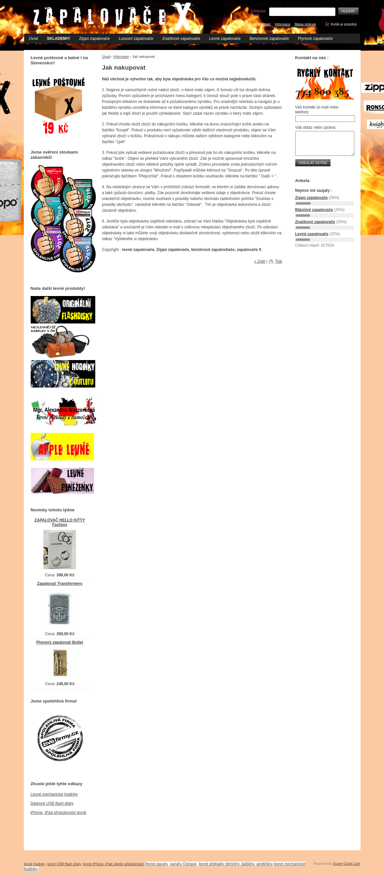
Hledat (348, 11)
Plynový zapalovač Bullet (59, 642)
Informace (282, 24)
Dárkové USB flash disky (52, 803)
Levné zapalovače (225, 38)
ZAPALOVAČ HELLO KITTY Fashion (60, 522)
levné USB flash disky (64, 864)
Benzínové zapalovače (269, 38)
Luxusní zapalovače (136, 38)
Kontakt (265, 24)
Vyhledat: (258, 11)
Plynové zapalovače (315, 38)
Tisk (278, 261)
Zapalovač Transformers (60, 583)
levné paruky (157, 864)
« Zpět (259, 261)
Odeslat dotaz (313, 163)
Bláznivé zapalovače (314, 209)
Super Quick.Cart (346, 864)
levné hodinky (34, 864)
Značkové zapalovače (181, 38)
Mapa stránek (305, 24)
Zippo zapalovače (94, 38)
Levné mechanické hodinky (54, 794)
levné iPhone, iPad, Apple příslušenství (113, 864)
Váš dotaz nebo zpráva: (315, 127)
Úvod (33, 38)
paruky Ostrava (183, 864)
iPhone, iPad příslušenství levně (58, 812)
